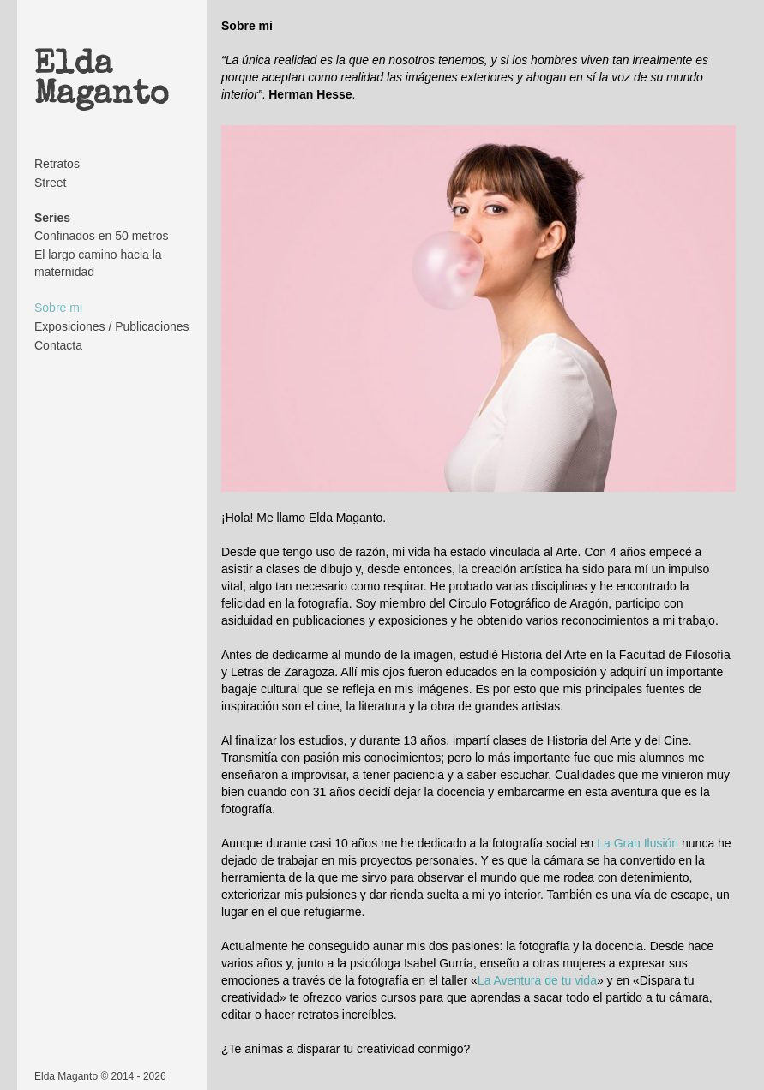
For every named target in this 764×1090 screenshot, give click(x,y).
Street (50, 182)
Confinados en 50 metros (101, 236)
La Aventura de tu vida (537, 980)
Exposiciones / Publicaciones (111, 326)
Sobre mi (58, 307)
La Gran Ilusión (637, 843)
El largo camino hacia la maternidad (98, 263)
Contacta (58, 345)
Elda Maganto (101, 81)
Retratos (57, 164)
